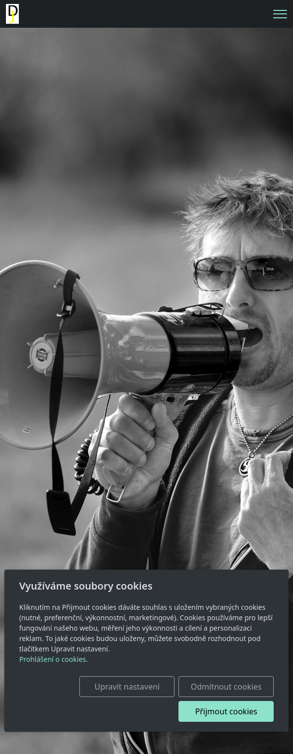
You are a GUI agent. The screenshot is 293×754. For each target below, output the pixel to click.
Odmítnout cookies (226, 686)
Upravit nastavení (127, 686)
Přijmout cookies (226, 711)
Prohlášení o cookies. (53, 659)
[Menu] (280, 14)
